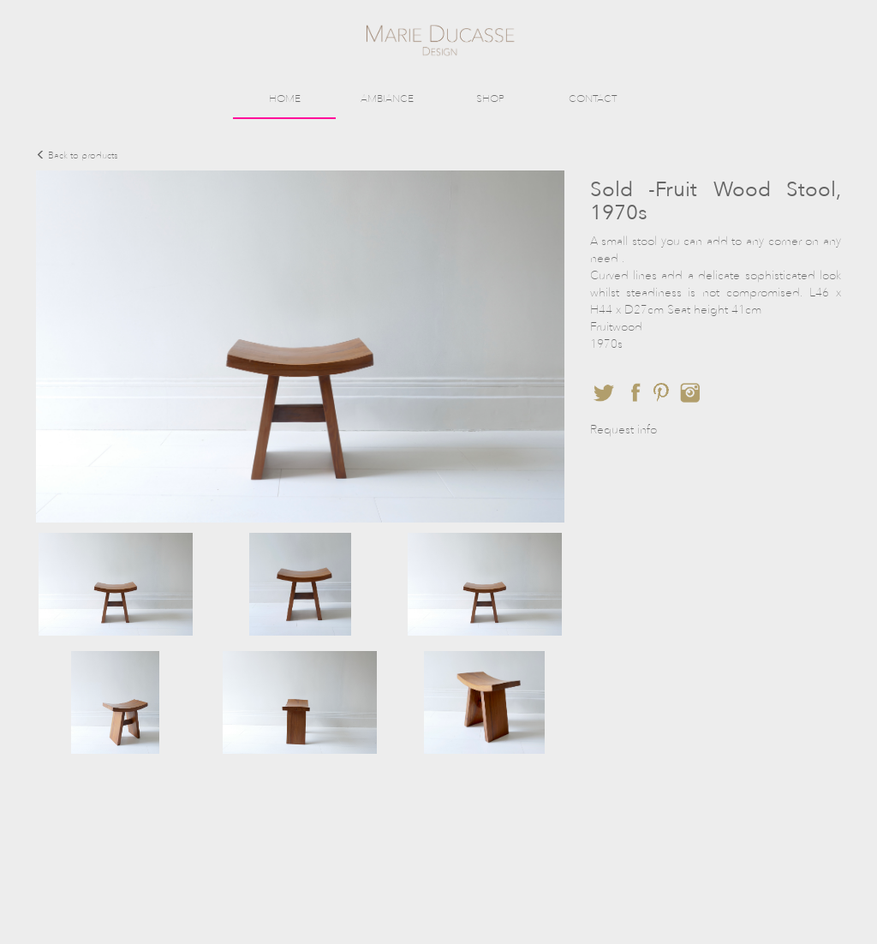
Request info (623, 429)
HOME (285, 98)
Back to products (77, 155)
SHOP (490, 98)
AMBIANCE (387, 98)
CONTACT (593, 98)
